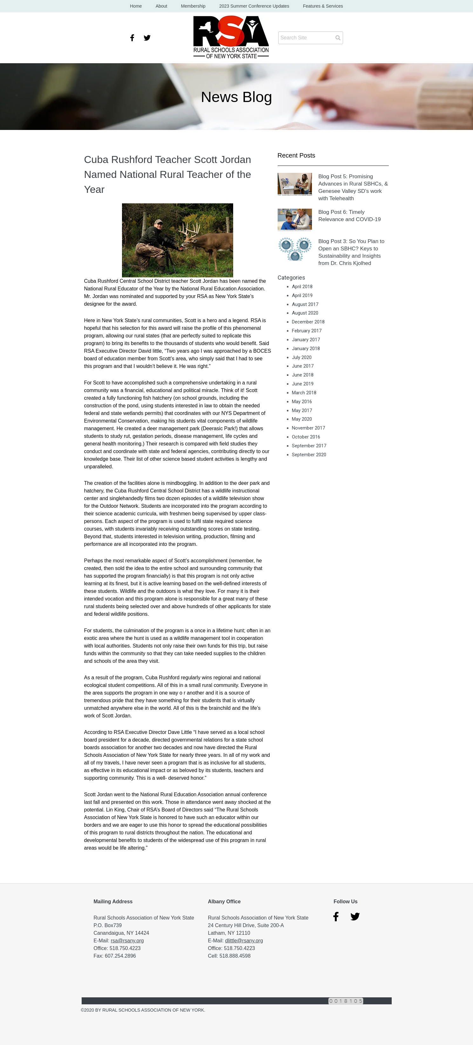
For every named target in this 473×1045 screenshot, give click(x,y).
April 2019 (302, 295)
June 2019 (303, 384)
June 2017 (303, 366)
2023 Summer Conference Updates (250, 6)
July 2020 (302, 357)
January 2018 (306, 348)
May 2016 (302, 401)
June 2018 (303, 375)
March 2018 (304, 393)
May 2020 (302, 419)
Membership (193, 6)
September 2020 (309, 455)
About (166, 6)
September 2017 (309, 446)
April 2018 (302, 287)
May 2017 (302, 410)
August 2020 (305, 313)
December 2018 (308, 322)
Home (144, 6)
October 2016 (306, 437)
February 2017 (306, 331)
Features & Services (314, 6)
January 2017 (306, 340)
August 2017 (305, 304)
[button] (177, 241)
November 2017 (308, 428)
